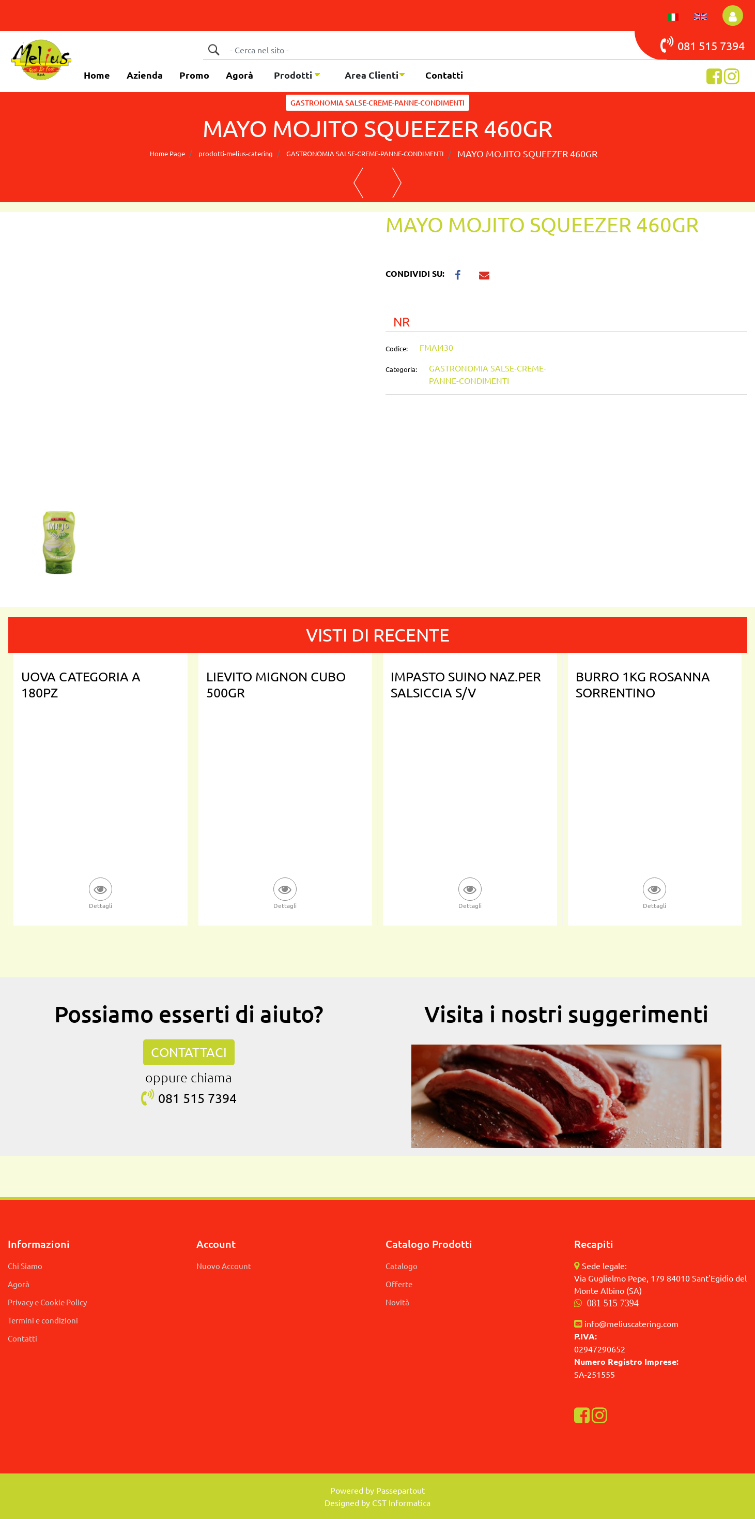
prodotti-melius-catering (235, 153)
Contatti (444, 75)
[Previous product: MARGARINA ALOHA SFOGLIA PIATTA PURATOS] (358, 183)
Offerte (399, 1284)
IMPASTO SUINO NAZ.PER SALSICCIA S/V (466, 684)
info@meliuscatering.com (631, 1323)
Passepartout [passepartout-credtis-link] (400, 1490)
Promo (194, 75)
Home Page (167, 153)
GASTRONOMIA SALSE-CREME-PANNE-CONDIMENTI (377, 103)
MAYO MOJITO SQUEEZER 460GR (527, 153)
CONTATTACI (189, 1052)
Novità (397, 1302)
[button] (213, 49)
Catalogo (402, 1266)
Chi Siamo (25, 1266)
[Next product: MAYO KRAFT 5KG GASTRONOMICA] (397, 183)
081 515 (690, 44)
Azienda (145, 75)
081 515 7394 (613, 1303)
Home (97, 75)
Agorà (239, 75)
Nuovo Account (223, 1266)
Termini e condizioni (43, 1320)
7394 (732, 45)
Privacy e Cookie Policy (47, 1302)
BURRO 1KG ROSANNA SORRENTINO (643, 684)
